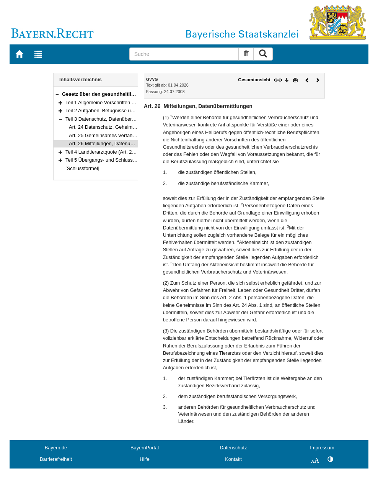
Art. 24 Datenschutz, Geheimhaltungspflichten (119, 127)
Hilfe (145, 459)
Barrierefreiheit (56, 459)
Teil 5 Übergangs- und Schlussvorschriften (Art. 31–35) (125, 160)
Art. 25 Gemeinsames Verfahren (104, 135)
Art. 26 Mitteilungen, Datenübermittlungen (114, 143)
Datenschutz (233, 448)
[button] (57, 94)
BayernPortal (144, 448)
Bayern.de (56, 448)
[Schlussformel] (82, 168)
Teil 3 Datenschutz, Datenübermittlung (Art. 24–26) (121, 119)
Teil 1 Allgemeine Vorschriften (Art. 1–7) (108, 102)
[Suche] (184, 54)
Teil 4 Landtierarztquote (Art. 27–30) (105, 152)
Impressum (322, 448)
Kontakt (233, 459)
